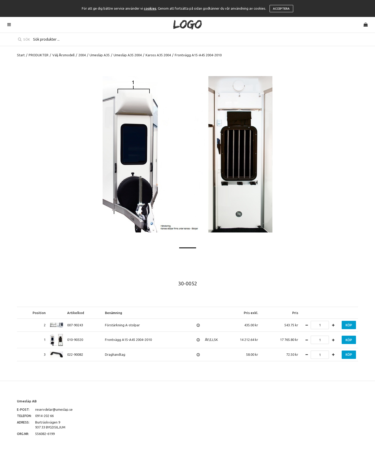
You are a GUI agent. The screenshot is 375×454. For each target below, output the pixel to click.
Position (39, 313)
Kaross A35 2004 (158, 55)
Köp (349, 325)
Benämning (113, 313)
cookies (150, 8)
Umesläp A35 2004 (128, 55)
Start (21, 55)
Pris (295, 313)
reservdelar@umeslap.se (54, 409)
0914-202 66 (44, 416)
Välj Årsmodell (63, 55)
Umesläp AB (27, 401)
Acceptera (281, 8)
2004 (82, 55)
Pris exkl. (251, 313)
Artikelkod (75, 313)
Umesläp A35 (100, 55)
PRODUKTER (38, 55)
